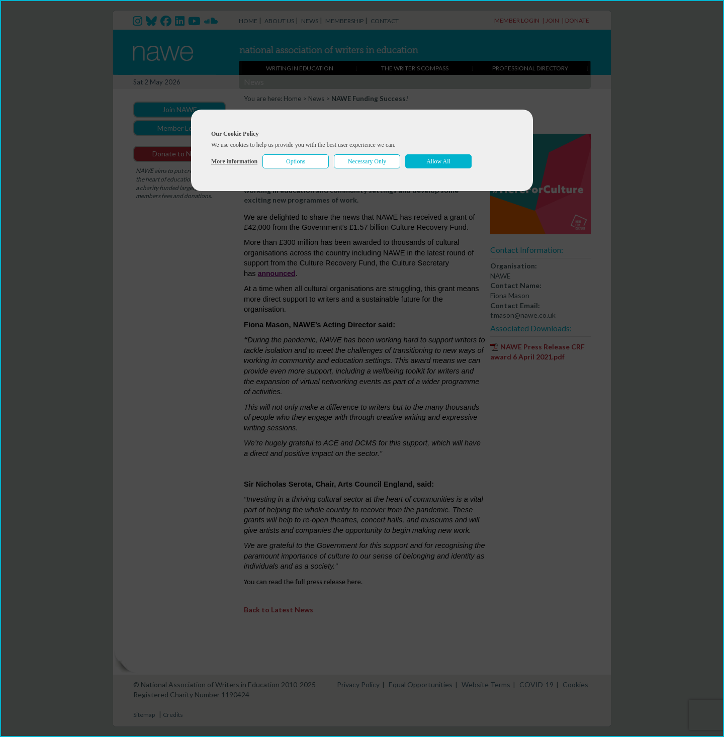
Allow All (438, 161)
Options (295, 161)
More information (234, 161)
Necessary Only (367, 161)
